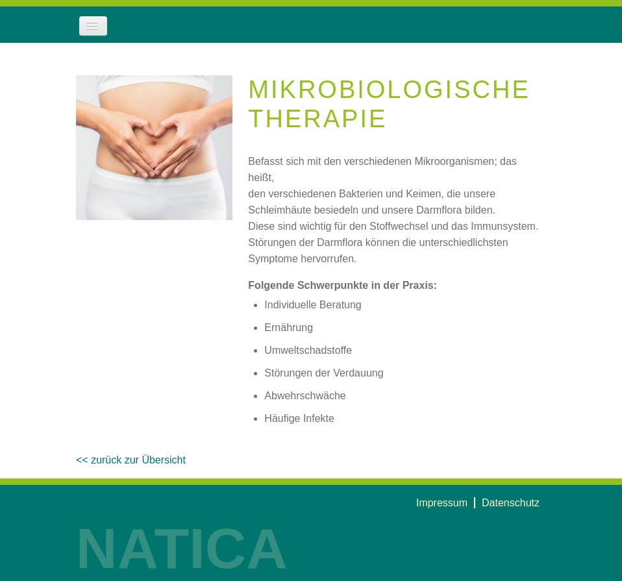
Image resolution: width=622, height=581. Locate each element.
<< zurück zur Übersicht (131, 459)
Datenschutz (511, 502)
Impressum (441, 502)
